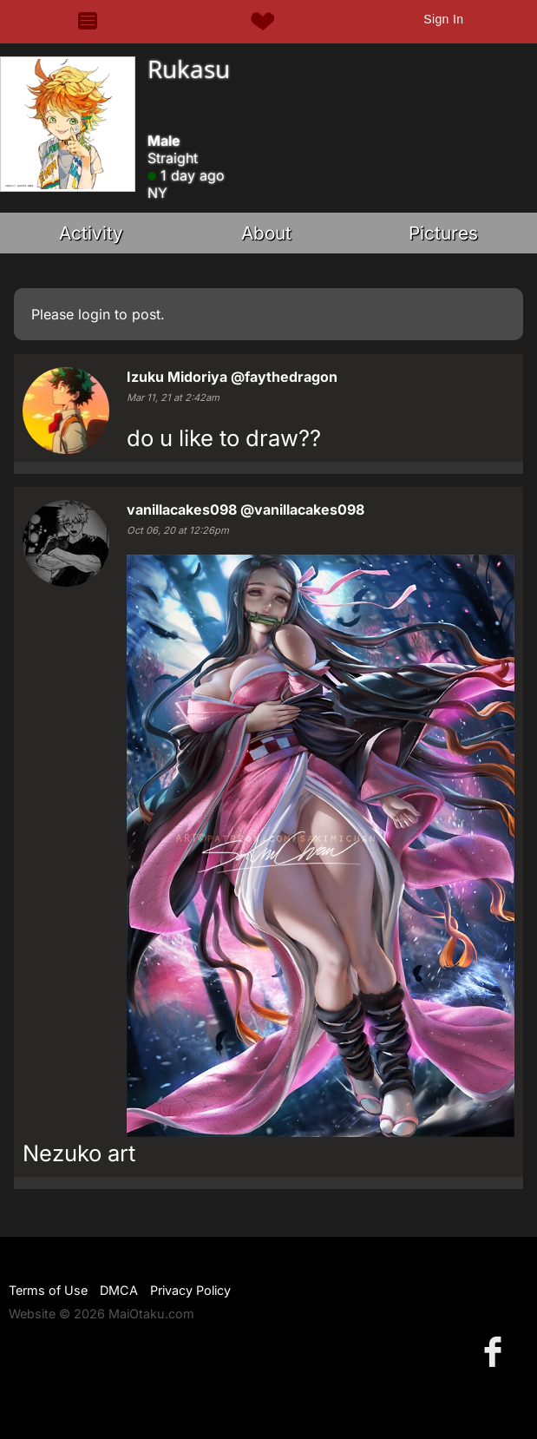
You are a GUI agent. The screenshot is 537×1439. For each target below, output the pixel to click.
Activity (91, 233)
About (266, 233)
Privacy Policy (190, 1290)
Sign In (443, 19)
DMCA (119, 1290)
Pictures (443, 233)
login (94, 314)
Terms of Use (48, 1290)
